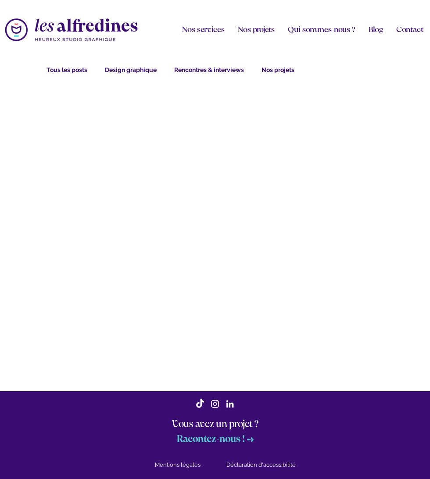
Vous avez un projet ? (215, 424)
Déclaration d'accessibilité (261, 464)
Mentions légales (178, 464)
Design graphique (131, 69)
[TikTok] (200, 404)
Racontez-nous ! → (215, 439)
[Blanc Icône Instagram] (215, 404)
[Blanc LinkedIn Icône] (230, 404)
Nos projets (278, 69)
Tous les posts (67, 69)
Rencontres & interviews (209, 69)
